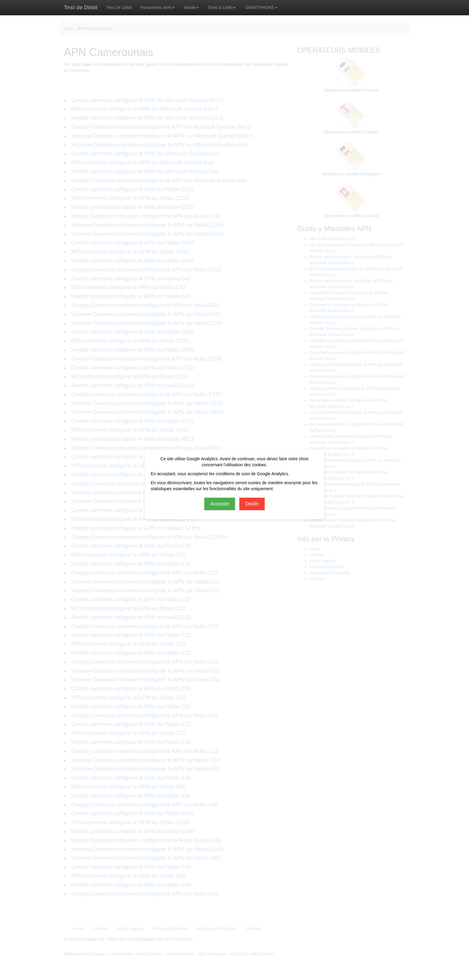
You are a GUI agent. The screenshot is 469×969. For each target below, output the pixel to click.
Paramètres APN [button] (158, 7)
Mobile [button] (191, 7)
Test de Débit (81, 7)
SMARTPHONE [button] (261, 7)
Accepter (219, 503)
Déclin (251, 503)
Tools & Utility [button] (222, 7)
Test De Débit (119, 7)
